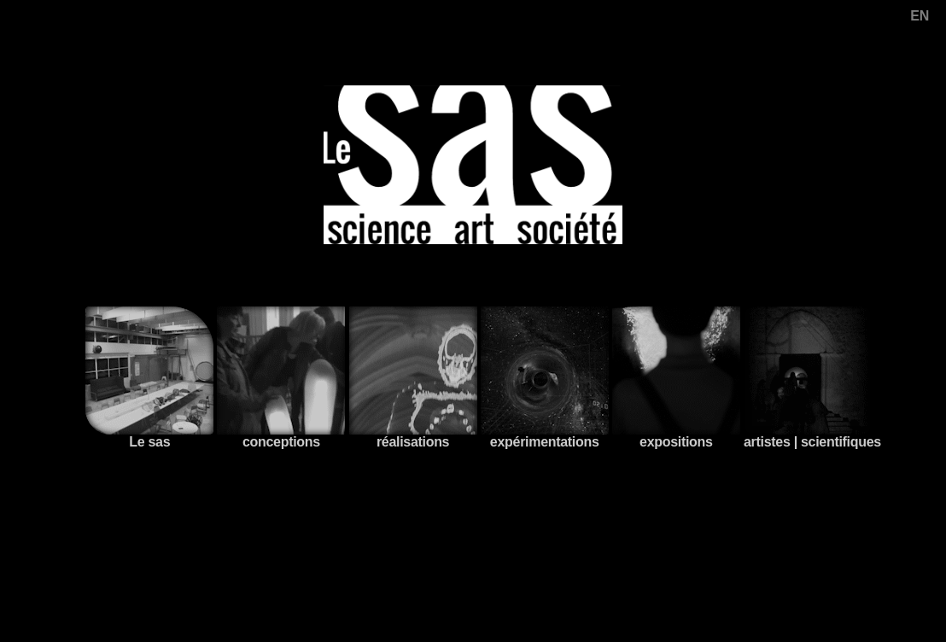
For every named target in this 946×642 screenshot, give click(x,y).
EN (919, 16)
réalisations (413, 377)
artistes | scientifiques (812, 377)
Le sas (149, 377)
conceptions (281, 377)
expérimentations (545, 377)
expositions (676, 377)
